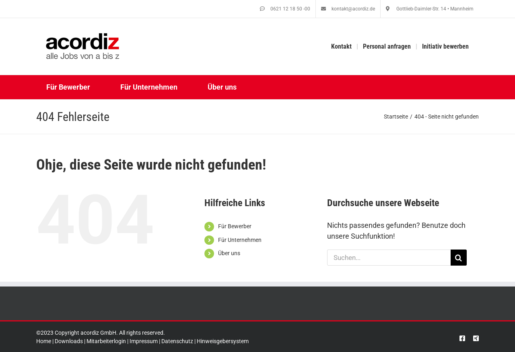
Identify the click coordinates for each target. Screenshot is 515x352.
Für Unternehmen (240, 240)
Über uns (229, 253)
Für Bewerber (234, 226)
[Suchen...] (389, 258)
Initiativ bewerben (445, 46)
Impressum (144, 341)
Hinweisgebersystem (223, 341)
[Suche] (459, 258)
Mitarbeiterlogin (106, 341)
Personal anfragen (387, 46)
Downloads (69, 341)
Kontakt (341, 46)
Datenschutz (177, 341)
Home (43, 341)
